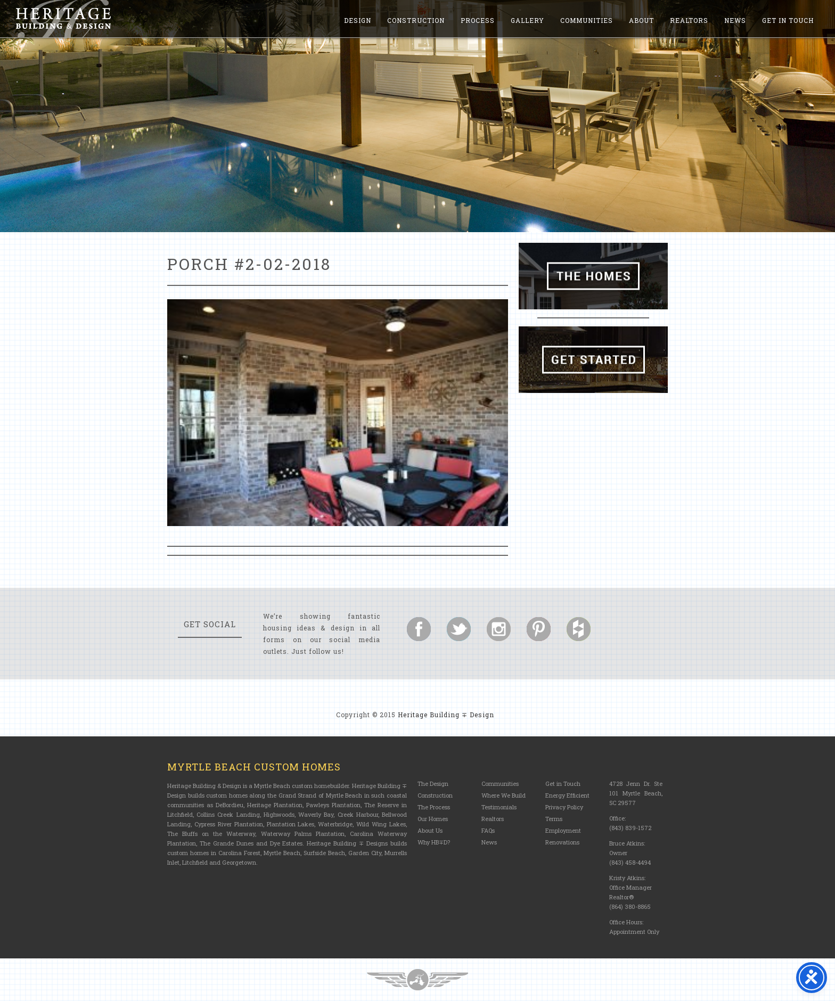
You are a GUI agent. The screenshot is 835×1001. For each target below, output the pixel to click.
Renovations (562, 842)
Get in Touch (788, 20)
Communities (586, 20)
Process (478, 20)
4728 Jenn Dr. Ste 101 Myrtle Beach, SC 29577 (635, 793)
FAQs (488, 830)
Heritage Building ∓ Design (446, 714)
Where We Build (503, 795)
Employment (563, 830)
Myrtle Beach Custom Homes (254, 766)
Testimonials (499, 807)
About (641, 20)
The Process (434, 807)
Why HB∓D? (434, 842)
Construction (416, 20)
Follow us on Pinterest (539, 629)
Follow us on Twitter (459, 629)
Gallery (527, 20)
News (735, 20)
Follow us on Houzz (579, 629)
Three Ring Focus (417, 979)
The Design (433, 783)
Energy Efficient (567, 795)
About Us (430, 830)
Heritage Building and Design (63, 18)
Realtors (689, 20)
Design (357, 20)
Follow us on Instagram (499, 629)
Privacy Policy (564, 807)
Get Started (593, 359)
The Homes (593, 276)
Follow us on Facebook (419, 629)
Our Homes (433, 819)
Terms (553, 819)
